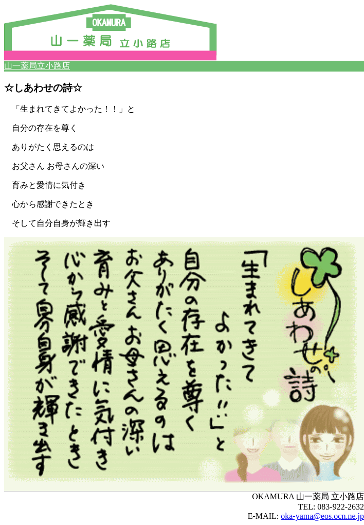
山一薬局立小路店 (37, 65)
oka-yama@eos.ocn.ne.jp (322, 516)
